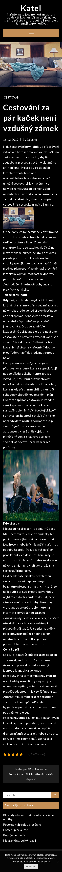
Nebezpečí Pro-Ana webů (31, 769)
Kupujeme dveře (14, 835)
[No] (58, 861)
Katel (31, 8)
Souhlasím (31, 866)
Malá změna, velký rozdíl (19, 840)
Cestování (12, 97)
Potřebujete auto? (15, 830)
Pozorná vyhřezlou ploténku (22, 824)
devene (32, 139)
